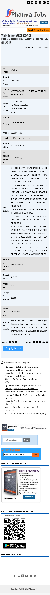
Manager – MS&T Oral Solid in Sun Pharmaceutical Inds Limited (21, 369)
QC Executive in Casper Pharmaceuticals (23, 385)
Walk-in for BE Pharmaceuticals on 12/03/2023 (25, 413)
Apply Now (13, 348)
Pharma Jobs (34, 589)
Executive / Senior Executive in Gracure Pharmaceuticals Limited (23, 375)
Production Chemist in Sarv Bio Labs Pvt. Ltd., (26, 391)
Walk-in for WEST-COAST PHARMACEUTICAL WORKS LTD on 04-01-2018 (24, 39)
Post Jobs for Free (38, 30)
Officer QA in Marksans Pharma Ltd (21, 388)
